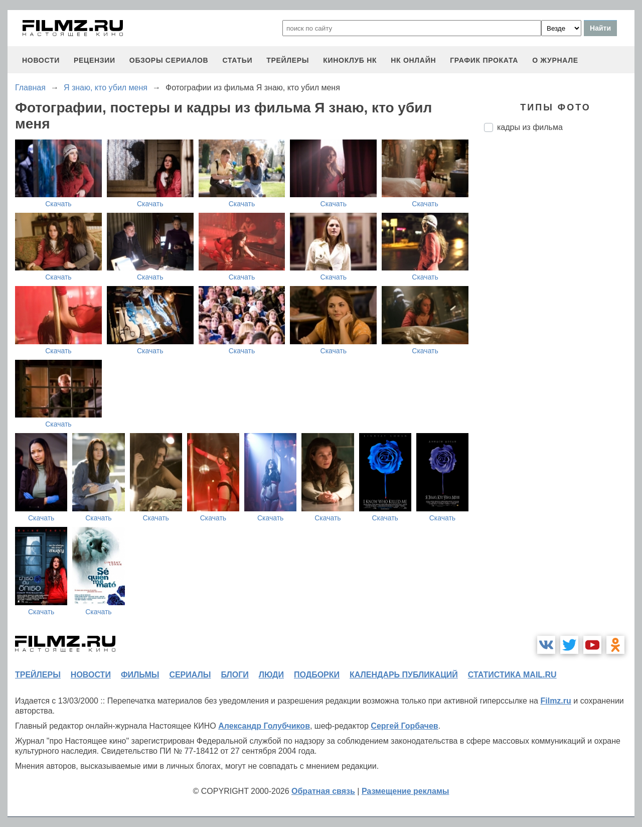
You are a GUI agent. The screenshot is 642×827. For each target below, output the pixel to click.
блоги (234, 674)
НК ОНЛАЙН (413, 60)
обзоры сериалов (169, 60)
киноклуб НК (350, 60)
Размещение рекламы (405, 791)
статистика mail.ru (512, 674)
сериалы (190, 674)
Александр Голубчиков (264, 726)
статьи (237, 60)
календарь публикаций (404, 674)
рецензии (94, 60)
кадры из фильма (530, 127)
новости (41, 60)
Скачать (58, 204)
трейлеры (287, 60)
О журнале (555, 60)
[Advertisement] (559, 307)
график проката (484, 60)
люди (271, 674)
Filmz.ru (555, 701)
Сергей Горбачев (404, 726)
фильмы (140, 674)
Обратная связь (323, 791)
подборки (317, 674)
